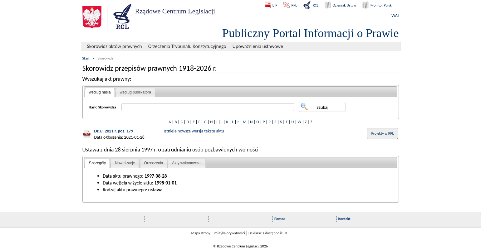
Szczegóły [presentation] (97, 163)
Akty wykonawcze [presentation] (187, 163)
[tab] (100, 92)
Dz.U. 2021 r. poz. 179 (113, 131)
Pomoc (279, 219)
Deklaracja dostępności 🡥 (267, 233)
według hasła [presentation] (100, 92)
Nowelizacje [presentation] (125, 163)
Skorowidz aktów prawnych (114, 46)
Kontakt (344, 219)
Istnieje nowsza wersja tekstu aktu (194, 131)
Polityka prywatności (229, 233)
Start (86, 58)
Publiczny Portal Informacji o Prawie (310, 33)
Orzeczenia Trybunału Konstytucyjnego (187, 46)
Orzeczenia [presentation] (153, 163)
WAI (395, 15)
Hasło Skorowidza (102, 107)
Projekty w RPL (382, 133)
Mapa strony (200, 233)
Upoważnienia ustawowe (258, 46)
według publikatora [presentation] (135, 92)
